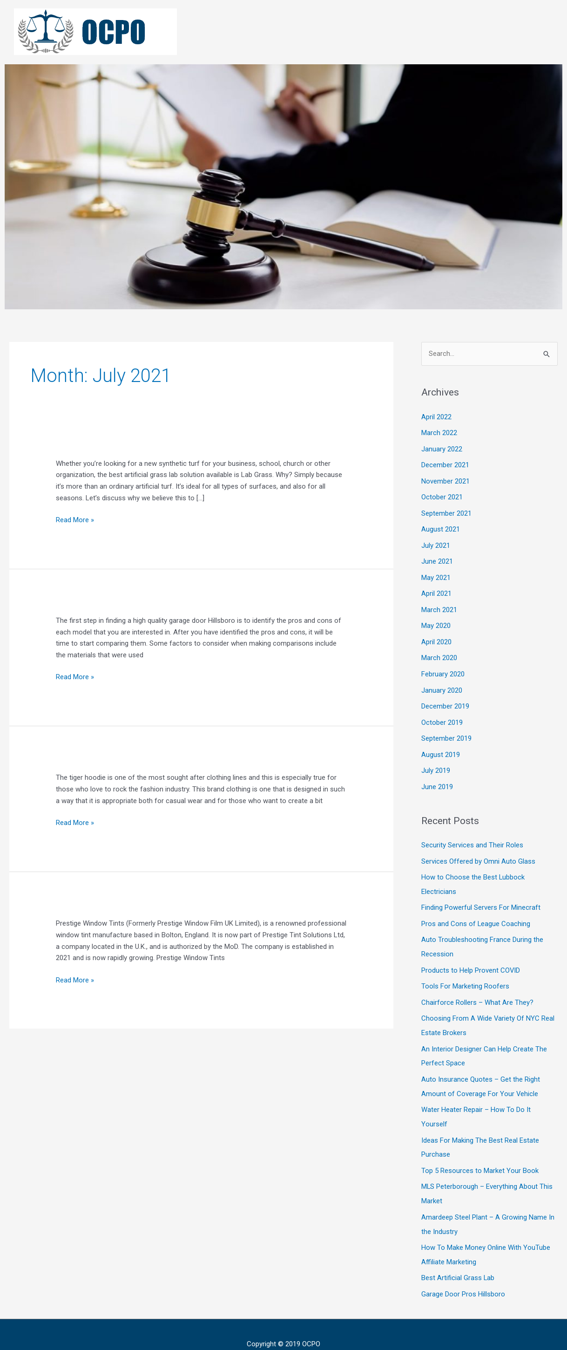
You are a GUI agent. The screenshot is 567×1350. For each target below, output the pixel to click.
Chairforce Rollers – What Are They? (477, 990)
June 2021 (437, 558)
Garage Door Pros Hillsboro (463, 1275)
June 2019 (437, 778)
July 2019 (435, 762)
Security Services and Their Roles (472, 836)
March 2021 (439, 605)
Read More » (75, 519)
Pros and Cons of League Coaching (476, 913)
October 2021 (442, 495)
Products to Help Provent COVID (470, 959)
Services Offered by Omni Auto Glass (478, 852)
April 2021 (436, 590)
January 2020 (441, 684)
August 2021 (440, 527)
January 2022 (441, 448)
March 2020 (439, 652)
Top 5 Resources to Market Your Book (480, 1154)
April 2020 (436, 637)
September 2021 (446, 511)
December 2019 (445, 699)
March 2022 (439, 432)
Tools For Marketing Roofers (465, 974)
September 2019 (446, 731)
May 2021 (436, 574)
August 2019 (440, 747)
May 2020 (436, 621)
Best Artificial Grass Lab (458, 1259)
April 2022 (436, 417)
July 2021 (435, 543)
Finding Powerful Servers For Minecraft (480, 897)
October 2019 (442, 715)
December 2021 (445, 464)
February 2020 (443, 668)
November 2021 (445, 480)
